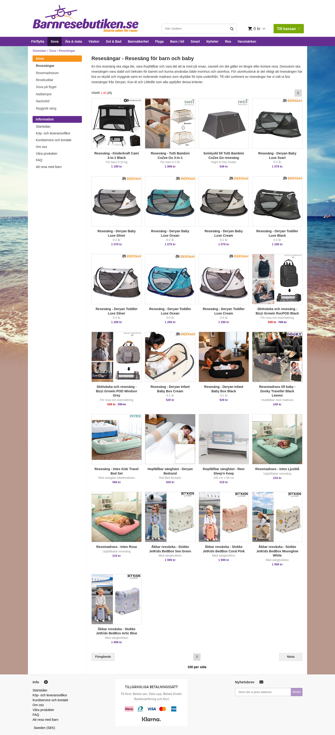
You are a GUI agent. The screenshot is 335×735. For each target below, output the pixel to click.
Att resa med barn (49, 167)
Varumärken (247, 41)
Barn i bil (177, 41)
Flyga (159, 41)
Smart (195, 41)
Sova (54, 41)
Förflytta (37, 41)
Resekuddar (45, 80)
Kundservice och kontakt (53, 140)
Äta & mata (73, 41)
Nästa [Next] (291, 656)
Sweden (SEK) (44, 728)
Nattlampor (44, 94)
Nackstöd (42, 101)
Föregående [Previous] (103, 656)
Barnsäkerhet (138, 41)
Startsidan (39, 50)
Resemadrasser (47, 73)
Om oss (41, 147)
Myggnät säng (46, 108)
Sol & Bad (113, 41)
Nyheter (212, 41)
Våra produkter (46, 153)
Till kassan (288, 29)
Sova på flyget (46, 87)
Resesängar (45, 66)
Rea (228, 41)
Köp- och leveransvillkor (53, 133)
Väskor (94, 41)
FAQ (39, 160)
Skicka (296, 692)
